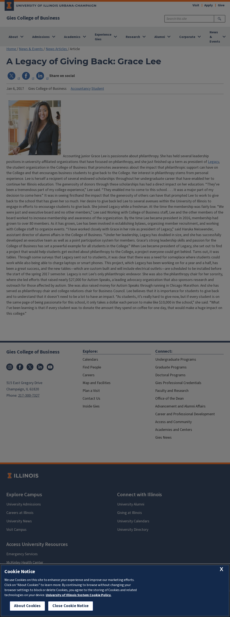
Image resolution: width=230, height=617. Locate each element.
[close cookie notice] (221, 569)
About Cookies (27, 606)
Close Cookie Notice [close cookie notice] (70, 606)
